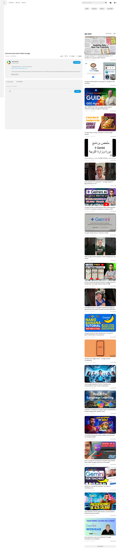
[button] (115, 3)
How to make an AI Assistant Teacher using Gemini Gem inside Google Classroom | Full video (101, 414)
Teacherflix (34, 54)
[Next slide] (114, 8)
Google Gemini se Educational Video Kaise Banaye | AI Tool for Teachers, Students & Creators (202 (103, 189)
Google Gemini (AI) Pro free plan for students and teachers (101, 76)
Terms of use (9, 52)
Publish (83, 83)
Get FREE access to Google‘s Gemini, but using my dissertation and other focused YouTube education (102, 277)
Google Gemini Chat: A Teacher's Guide (102, 210)
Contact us (5, 56)
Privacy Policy (5, 54)
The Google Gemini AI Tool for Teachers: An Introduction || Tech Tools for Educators (102, 346)
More (45, 3)
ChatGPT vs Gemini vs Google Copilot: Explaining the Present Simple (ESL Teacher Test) (103, 369)
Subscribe (82, 54)
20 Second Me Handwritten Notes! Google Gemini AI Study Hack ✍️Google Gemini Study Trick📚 (102, 254)
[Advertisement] (103, 21)
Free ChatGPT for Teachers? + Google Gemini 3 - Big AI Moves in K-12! (101, 166)
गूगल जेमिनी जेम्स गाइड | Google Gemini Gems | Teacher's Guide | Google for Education (101, 99)
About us (12, 54)
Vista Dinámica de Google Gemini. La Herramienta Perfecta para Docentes (101, 458)
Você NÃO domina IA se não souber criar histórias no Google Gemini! (102, 391)
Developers (12, 56)
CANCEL (76, 83)
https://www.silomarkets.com (38, 60)
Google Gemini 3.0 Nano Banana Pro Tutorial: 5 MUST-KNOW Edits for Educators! (101, 300)
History (39, 3)
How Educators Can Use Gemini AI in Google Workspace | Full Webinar (101, 481)
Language (4, 58)
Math (27, 3)
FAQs (3, 52)
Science (32, 3)
